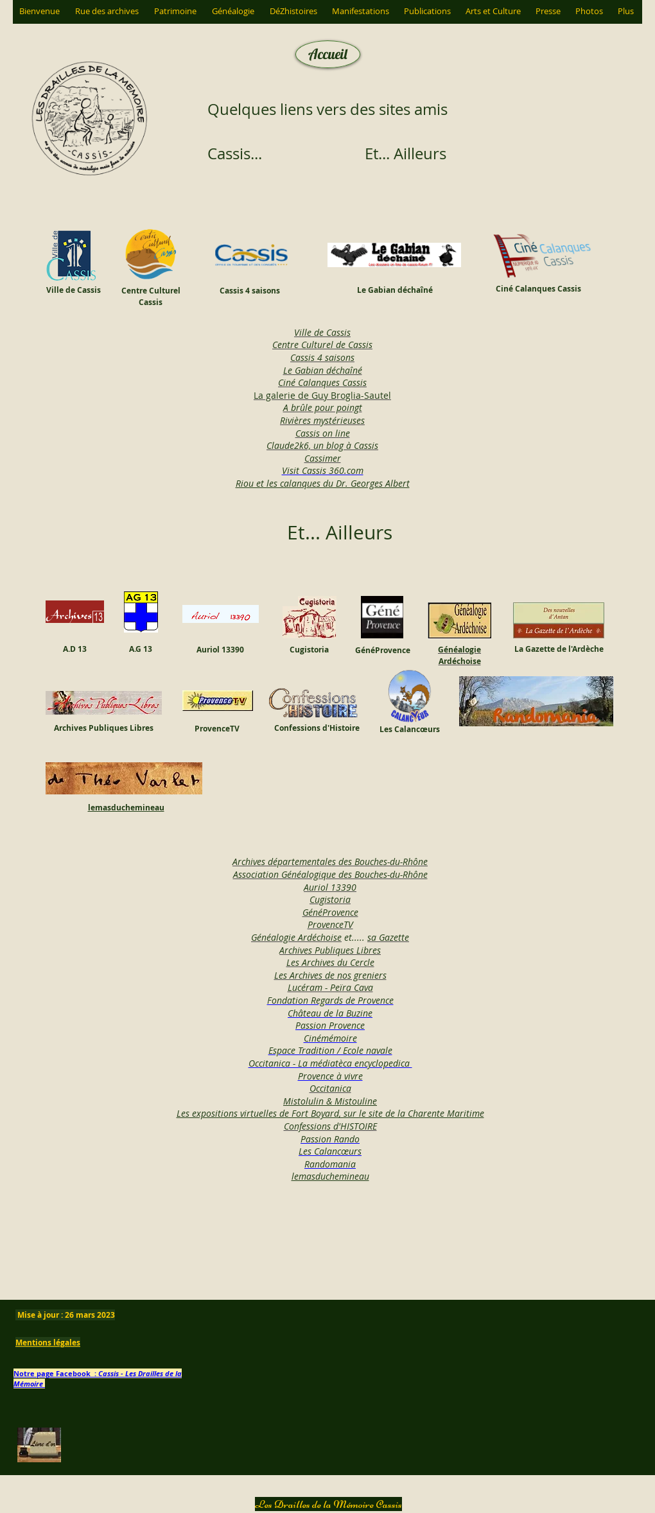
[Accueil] (327, 54)
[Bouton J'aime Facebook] (364, 1232)
